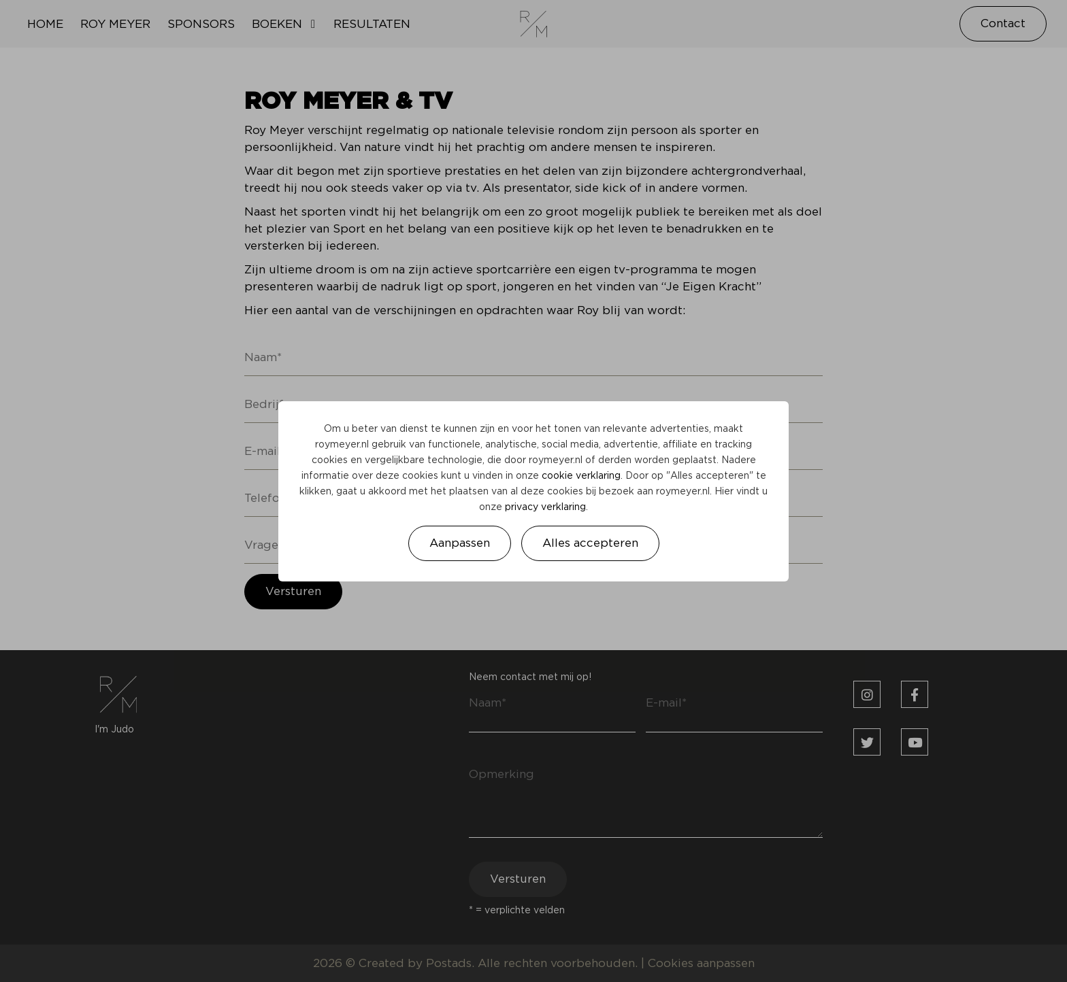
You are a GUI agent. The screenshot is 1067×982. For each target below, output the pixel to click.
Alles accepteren (590, 543)
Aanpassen (459, 543)
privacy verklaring (545, 507)
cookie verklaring (581, 476)
